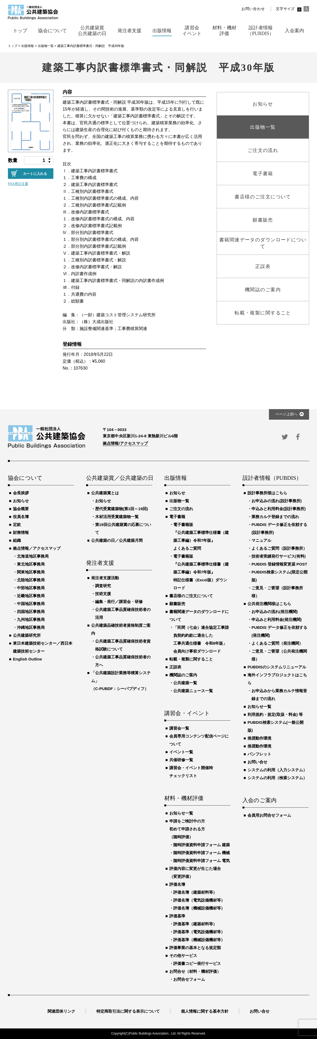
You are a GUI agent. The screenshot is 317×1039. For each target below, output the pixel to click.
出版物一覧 (179, 501)
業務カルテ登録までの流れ (275, 516)
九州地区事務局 (31, 619)
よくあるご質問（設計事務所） (279, 548)
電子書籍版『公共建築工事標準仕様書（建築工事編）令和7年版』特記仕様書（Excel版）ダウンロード (201, 572)
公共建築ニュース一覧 (193, 690)
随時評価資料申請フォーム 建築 (201, 844)
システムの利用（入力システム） (277, 770)
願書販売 (177, 603)
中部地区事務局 (31, 588)
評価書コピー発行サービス (197, 963)
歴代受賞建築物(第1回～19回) (121, 508)
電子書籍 (177, 516)
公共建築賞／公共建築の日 (119, 478)
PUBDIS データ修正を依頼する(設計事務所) (279, 528)
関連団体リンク (61, 1011)
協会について (25, 478)
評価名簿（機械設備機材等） (199, 908)
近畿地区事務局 (31, 595)
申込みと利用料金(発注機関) (276, 619)
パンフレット (259, 754)
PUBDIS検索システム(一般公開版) (276, 726)
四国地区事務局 (31, 611)
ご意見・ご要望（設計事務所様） (277, 592)
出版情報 (175, 478)
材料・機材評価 (183, 798)
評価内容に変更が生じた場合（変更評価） (195, 872)
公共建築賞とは (105, 493)
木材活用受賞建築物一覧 (117, 516)
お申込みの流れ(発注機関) (274, 611)
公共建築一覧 (185, 683)
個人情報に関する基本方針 (205, 1011)
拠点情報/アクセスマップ (125, 443)
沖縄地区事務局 (31, 627)
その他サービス (183, 955)
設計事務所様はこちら (267, 493)
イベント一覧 (181, 752)
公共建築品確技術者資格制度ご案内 (121, 629)
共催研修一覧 (181, 760)
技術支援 (103, 593)
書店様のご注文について (191, 595)
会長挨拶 (21, 493)
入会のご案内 (260, 800)
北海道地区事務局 (33, 556)
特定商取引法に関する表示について (128, 1011)
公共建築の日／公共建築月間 (117, 540)
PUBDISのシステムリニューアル (277, 667)
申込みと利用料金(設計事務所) (278, 508)
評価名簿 (177, 884)
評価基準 (177, 916)
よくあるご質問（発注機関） (277, 643)
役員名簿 (21, 516)
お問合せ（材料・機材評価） (195, 971)
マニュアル (261, 540)
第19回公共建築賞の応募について (123, 528)
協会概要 (21, 508)
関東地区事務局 (31, 572)
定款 (17, 524)
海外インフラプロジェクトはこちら (277, 679)
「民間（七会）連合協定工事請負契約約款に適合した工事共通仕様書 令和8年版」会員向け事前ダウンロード (201, 639)
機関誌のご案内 (183, 675)
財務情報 (21, 532)
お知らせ (21, 501)
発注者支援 (100, 563)
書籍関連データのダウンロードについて (199, 615)
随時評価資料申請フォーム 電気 (201, 860)
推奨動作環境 (259, 738)
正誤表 (175, 667)
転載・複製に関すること (191, 659)
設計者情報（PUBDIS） (272, 478)
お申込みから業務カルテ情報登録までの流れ (279, 694)
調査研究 (103, 585)
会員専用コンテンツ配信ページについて (199, 740)
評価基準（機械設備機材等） (199, 939)
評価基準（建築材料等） (195, 924)
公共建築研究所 (27, 635)
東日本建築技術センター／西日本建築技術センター (42, 647)
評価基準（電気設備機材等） (199, 932)
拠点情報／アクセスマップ (36, 548)
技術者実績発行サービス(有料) (278, 556)
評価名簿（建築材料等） (195, 892)
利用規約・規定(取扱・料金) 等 (275, 714)
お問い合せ (257, 762)
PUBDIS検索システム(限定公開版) (279, 576)
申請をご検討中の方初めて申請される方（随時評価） (187, 829)
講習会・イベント (187, 713)
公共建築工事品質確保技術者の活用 (123, 613)
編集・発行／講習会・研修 (119, 601)
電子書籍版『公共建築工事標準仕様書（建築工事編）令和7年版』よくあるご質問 (201, 536)
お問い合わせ (253, 9)
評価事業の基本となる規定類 (195, 947)
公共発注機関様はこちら (269, 603)
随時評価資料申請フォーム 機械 (201, 852)
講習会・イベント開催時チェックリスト (191, 771)
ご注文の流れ (181, 508)
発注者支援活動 (105, 578)
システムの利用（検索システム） (277, 777)
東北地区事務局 (31, 564)
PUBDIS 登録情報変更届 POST (279, 564)
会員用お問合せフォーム (269, 815)
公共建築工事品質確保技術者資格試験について (123, 645)
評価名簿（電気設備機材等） (199, 900)
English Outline (27, 659)
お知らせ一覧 (181, 813)
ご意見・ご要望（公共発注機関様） (279, 655)
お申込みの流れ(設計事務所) (276, 501)
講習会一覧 (179, 728)
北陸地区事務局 (31, 580)
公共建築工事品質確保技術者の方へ (123, 661)
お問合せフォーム (189, 979)
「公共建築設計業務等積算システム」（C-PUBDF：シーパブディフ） (121, 681)
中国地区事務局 (31, 603)
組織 (17, 540)
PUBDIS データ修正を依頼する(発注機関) (279, 631)
